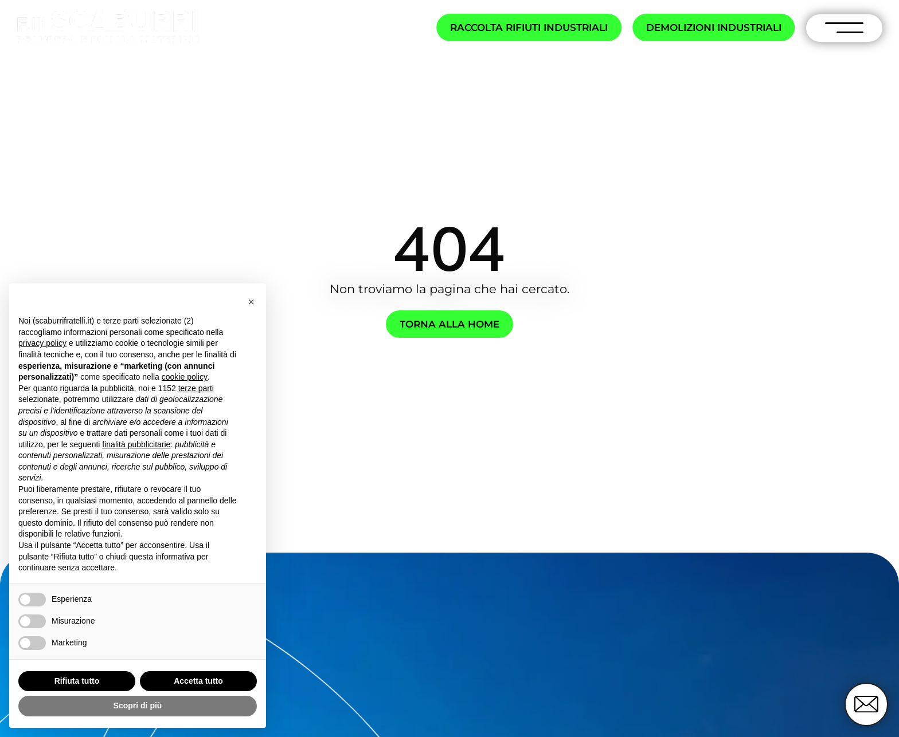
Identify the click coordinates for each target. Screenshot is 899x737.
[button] (251, 302)
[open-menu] (844, 28)
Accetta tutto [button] (198, 680)
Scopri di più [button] (138, 705)
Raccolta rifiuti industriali (529, 27)
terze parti (196, 388)
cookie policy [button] (185, 376)
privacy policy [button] (42, 343)
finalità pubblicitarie (136, 444)
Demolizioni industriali (713, 27)
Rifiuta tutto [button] (77, 680)
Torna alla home (449, 324)
